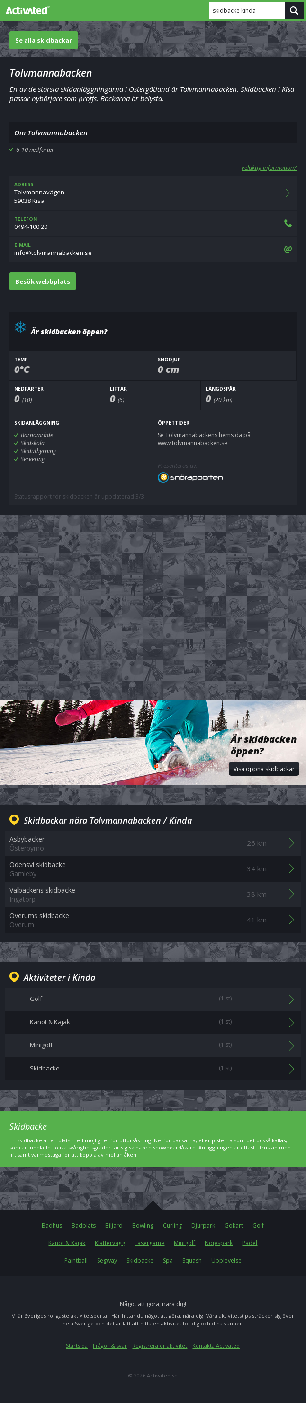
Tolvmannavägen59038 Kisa (153, 193)
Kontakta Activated (216, 1345)
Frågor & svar (110, 1345)
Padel (249, 1243)
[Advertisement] (153, 600)
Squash (192, 1260)
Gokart (234, 1225)
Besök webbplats (42, 281)
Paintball (76, 1260)
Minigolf (184, 1243)
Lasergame (149, 1243)
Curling (172, 1225)
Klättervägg (110, 1243)
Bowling (142, 1225)
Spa (168, 1260)
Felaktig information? (269, 167)
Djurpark (203, 1225)
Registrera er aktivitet (159, 1345)
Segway (107, 1260)
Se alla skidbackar (43, 40)
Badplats (84, 1225)
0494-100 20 (153, 223)
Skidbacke (139, 1260)
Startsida (77, 1345)
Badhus (52, 1225)
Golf (258, 1225)
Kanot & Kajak (66, 1243)
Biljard (114, 1225)
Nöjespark (219, 1243)
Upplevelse (226, 1260)
